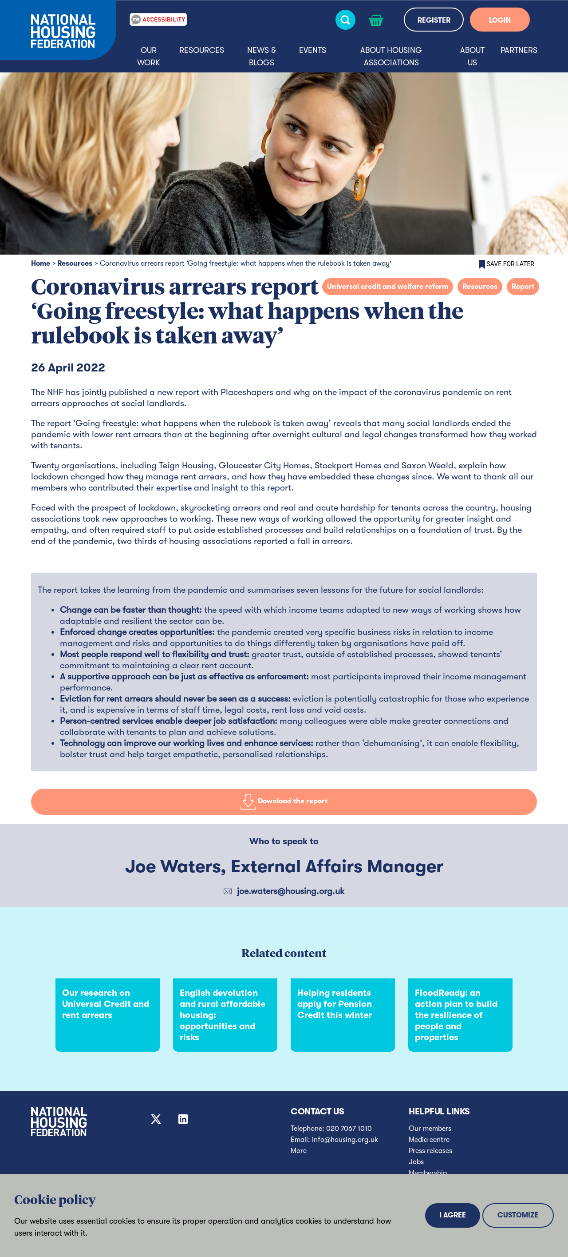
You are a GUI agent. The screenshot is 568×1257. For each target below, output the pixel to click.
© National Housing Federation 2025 (388, 1246)
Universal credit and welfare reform (387, 287)
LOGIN (500, 20)
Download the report (284, 802)
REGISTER (434, 20)
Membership (428, 1173)
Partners (519, 50)
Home (40, 263)
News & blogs (261, 56)
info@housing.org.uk (345, 1140)
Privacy (180, 1246)
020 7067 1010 (349, 1129)
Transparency (430, 1184)
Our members (430, 1129)
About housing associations (391, 56)
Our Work (148, 56)
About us (472, 56)
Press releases (430, 1151)
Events (312, 50)
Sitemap (76, 1246)
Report (523, 287)
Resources (201, 50)
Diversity (423, 1195)
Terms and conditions (284, 1246)
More (299, 1151)
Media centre (429, 1140)
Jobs (416, 1162)
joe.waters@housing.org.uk (290, 891)
